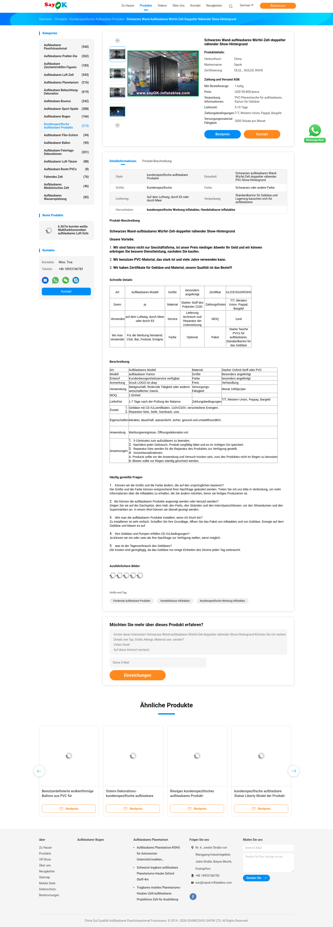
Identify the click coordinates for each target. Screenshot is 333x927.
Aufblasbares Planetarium (66, 82)
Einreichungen (137, 675)
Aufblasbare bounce (66, 101)
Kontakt (66, 291)
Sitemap (44, 877)
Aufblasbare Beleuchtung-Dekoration (66, 91)
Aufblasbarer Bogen (66, 116)
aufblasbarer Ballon (66, 143)
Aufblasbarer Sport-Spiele (66, 109)
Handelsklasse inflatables (175, 600)
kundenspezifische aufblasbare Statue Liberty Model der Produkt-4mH (260, 795)
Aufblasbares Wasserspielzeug (66, 197)
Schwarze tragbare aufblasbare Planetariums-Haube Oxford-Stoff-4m (157, 873)
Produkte (45, 853)
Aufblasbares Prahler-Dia (66, 56)
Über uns (45, 865)
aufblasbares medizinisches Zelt (66, 186)
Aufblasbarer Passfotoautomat (66, 46)
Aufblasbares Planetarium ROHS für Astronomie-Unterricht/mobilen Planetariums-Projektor (158, 854)
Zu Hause (45, 847)
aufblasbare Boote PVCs (66, 169)
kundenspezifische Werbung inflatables (222, 600)
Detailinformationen (123, 161)
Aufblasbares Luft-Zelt (66, 75)
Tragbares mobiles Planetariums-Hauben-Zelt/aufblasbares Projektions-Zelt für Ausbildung (159, 893)
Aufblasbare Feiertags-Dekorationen (66, 152)
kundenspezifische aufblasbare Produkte (66, 125)
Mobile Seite (47, 883)
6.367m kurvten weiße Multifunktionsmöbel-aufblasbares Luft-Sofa (73, 230)
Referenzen (278, 5)
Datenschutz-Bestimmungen (49, 892)
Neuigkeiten (47, 871)
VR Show (45, 859)
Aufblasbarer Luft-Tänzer (66, 161)
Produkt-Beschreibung (157, 161)
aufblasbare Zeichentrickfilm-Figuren (66, 65)
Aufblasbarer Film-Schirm (66, 135)
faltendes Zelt (66, 177)
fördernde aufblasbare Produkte (131, 600)
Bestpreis (222, 134)
